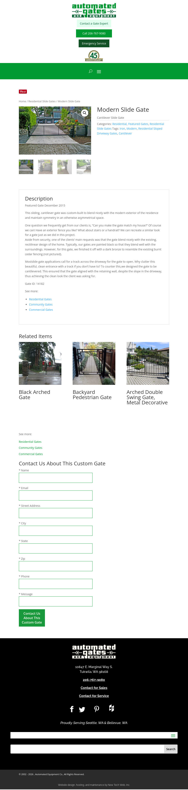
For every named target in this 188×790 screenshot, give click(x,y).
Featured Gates (138, 124)
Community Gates (41, 305)
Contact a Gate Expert (94, 24)
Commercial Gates (41, 310)
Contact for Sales (94, 688)
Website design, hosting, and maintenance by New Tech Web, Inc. (94, 785)
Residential (119, 124)
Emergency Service (94, 44)
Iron (122, 129)
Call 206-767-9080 (94, 34)
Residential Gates (40, 300)
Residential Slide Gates (42, 102)
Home (22, 102)
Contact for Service (94, 696)
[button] (84, 113)
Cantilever (125, 134)
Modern (131, 129)
